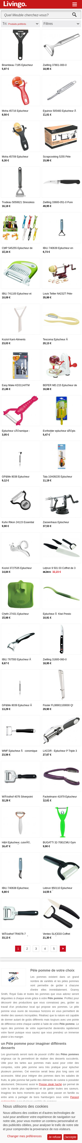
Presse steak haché (50, 1084)
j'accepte (70, 1137)
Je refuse (55, 1137)
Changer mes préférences (24, 1136)
